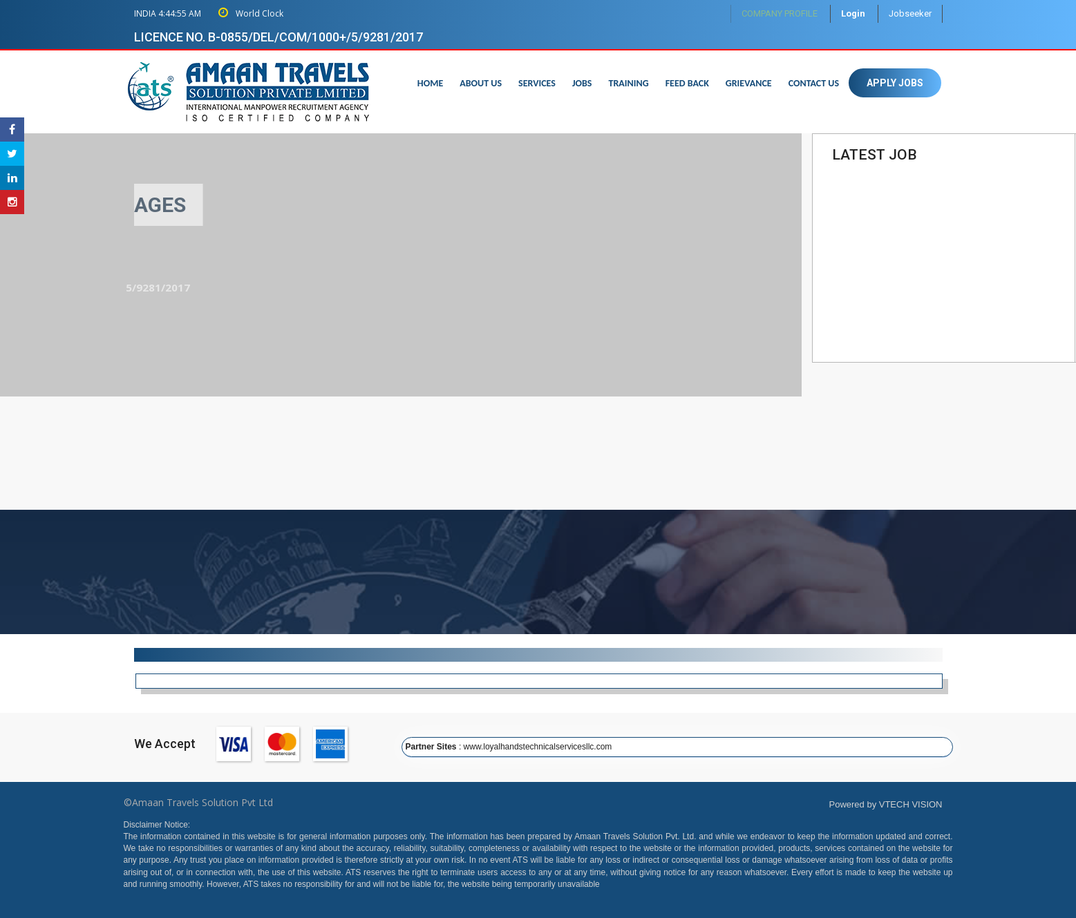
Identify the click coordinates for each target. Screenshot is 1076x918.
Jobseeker (910, 13)
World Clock (250, 13)
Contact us (814, 83)
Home (430, 83)
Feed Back (687, 83)
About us (481, 83)
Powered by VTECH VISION (886, 804)
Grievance (749, 83)
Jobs (582, 83)
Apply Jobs (895, 82)
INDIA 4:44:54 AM (167, 13)
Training (628, 83)
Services (537, 83)
